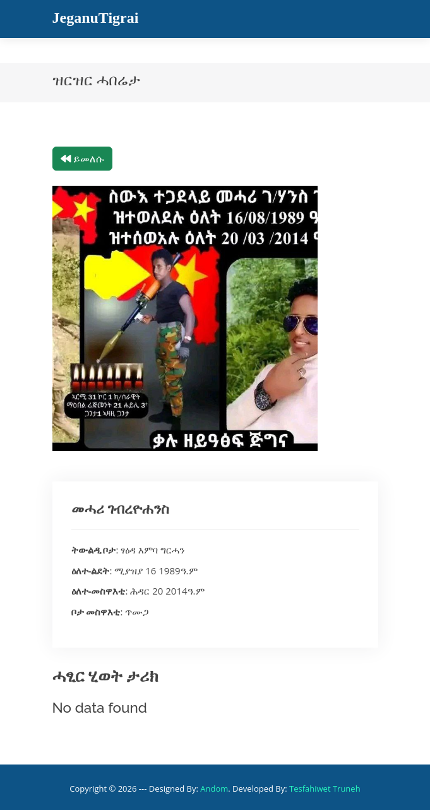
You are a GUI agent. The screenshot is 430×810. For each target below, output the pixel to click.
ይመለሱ (82, 159)
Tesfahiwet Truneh (325, 788)
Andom (214, 788)
